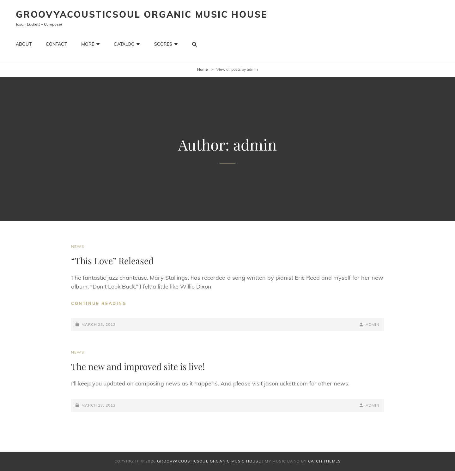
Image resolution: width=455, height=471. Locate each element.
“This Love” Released (112, 260)
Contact (56, 44)
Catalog (124, 44)
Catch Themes (324, 461)
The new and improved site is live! (138, 366)
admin (373, 324)
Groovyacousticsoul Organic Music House (141, 14)
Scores (163, 44)
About (24, 44)
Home (202, 69)
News (77, 246)
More (87, 44)
